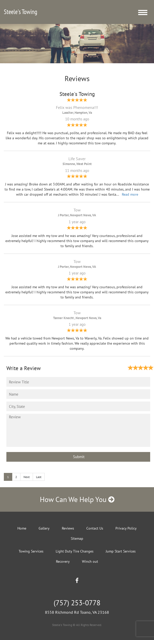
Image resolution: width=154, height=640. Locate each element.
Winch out (90, 561)
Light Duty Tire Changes (74, 551)
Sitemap (77, 538)
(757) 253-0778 (77, 602)
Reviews (68, 528)
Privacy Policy (126, 528)
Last (38, 477)
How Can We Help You (77, 499)
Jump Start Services (121, 551)
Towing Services (31, 551)
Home (21, 528)
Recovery (63, 561)
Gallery (44, 528)
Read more (130, 194)
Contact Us (94, 528)
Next (26, 477)
